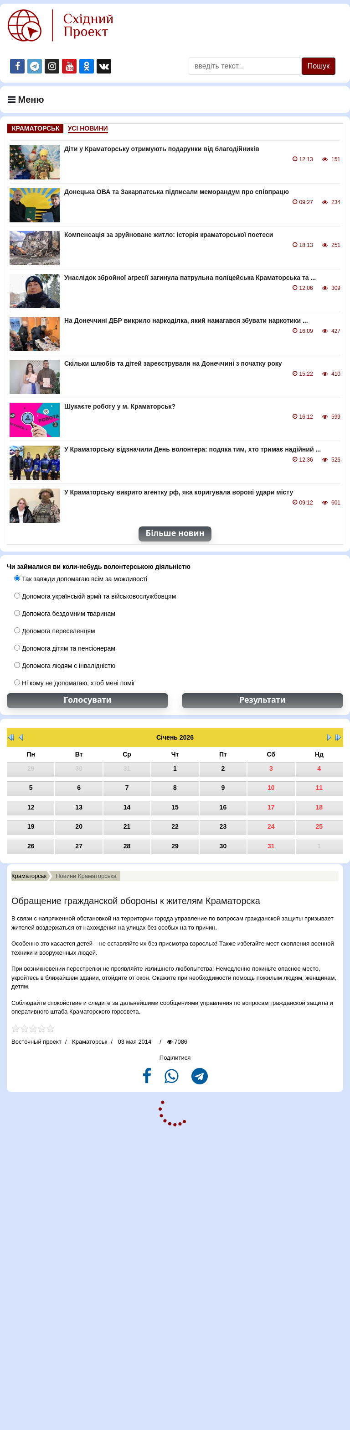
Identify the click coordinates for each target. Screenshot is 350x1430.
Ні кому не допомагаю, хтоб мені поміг (74, 683)
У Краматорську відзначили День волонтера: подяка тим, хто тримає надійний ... (192, 449)
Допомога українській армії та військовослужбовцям (95, 596)
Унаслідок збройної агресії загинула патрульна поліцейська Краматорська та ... (190, 277)
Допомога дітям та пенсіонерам (64, 648)
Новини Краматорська (86, 876)
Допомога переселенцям (54, 631)
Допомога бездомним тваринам (64, 613)
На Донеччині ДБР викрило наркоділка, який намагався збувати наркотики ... (186, 320)
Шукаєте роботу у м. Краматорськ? (119, 406)
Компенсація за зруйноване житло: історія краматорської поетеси (168, 234)
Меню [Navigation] (26, 100)
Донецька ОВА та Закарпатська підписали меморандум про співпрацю (176, 191)
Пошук (318, 66)
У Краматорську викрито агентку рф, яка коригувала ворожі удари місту (178, 492)
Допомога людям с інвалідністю (64, 665)
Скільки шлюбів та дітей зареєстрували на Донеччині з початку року (173, 363)
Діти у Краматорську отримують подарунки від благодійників (161, 148)
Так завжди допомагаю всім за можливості (80, 579)
